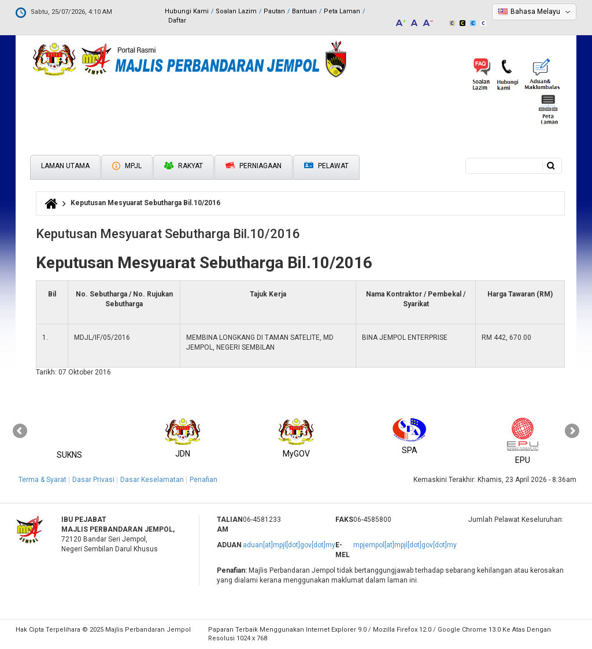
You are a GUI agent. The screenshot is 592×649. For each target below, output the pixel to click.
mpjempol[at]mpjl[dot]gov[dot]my (405, 545)
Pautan (274, 11)
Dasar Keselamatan (152, 480)
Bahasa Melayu (535, 12)
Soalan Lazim (236, 11)
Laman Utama (65, 166)
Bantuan (304, 11)
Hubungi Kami (187, 11)
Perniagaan (253, 166)
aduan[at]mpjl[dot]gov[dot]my (289, 545)
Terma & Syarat (42, 480)
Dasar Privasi (93, 480)
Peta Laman (342, 11)
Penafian (203, 480)
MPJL (127, 166)
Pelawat (326, 166)
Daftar (177, 20)
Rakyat (183, 166)
